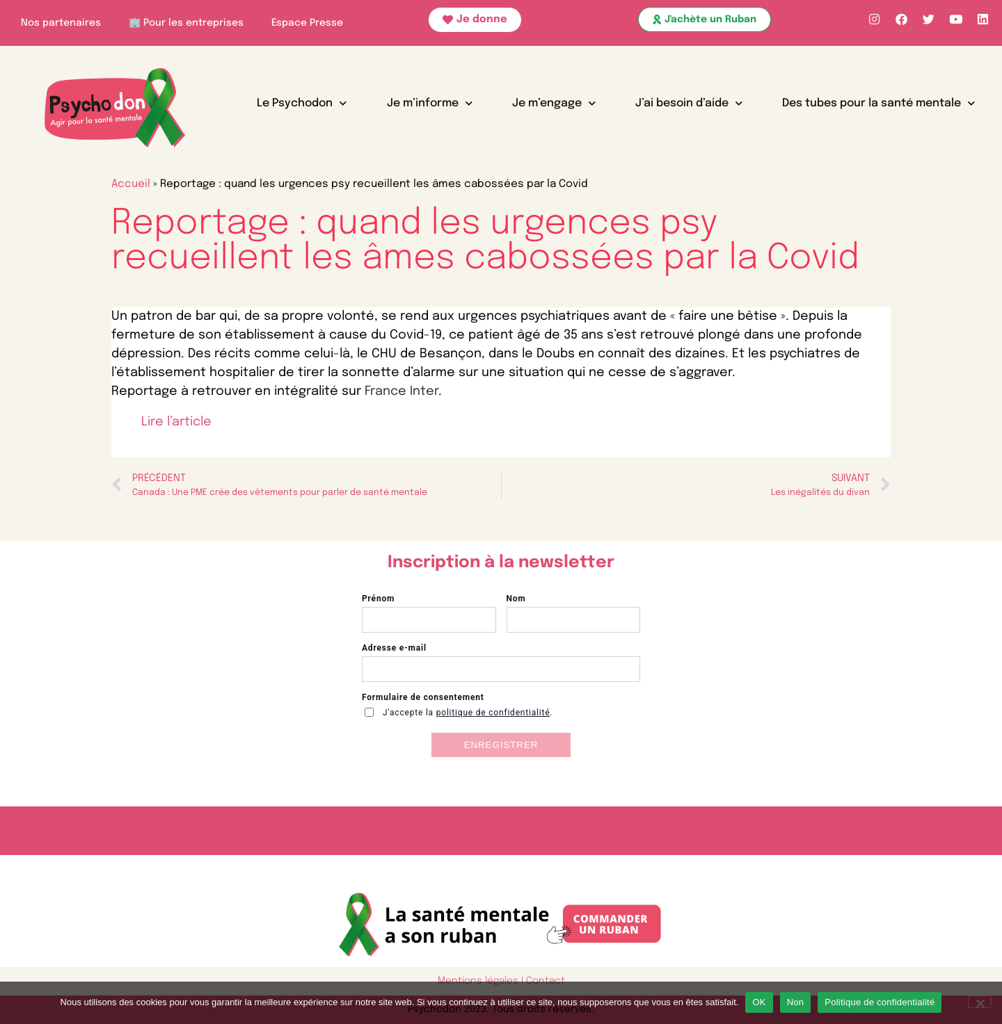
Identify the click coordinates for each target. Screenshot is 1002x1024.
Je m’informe (429, 103)
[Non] (980, 1001)
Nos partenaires (61, 23)
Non (795, 1002)
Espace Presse (307, 23)
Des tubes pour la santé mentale (878, 103)
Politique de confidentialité (880, 1002)
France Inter (401, 391)
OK (758, 1002)
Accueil (130, 184)
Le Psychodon (302, 103)
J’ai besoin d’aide (688, 103)
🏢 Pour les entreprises (186, 23)
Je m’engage (554, 103)
